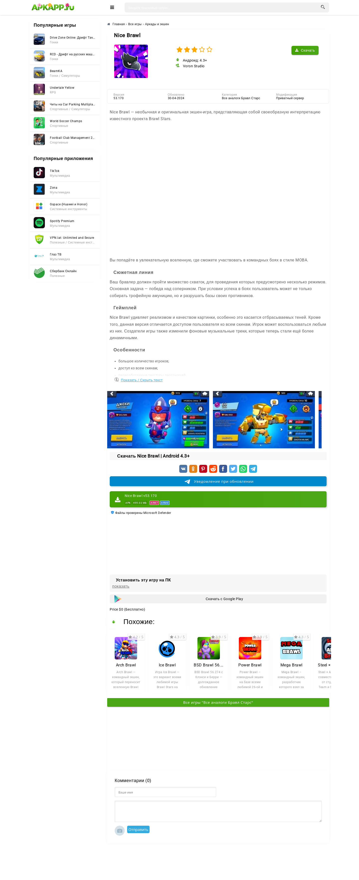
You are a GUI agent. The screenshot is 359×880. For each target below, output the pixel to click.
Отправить (138, 829)
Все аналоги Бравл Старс (241, 98)
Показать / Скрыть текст (142, 379)
